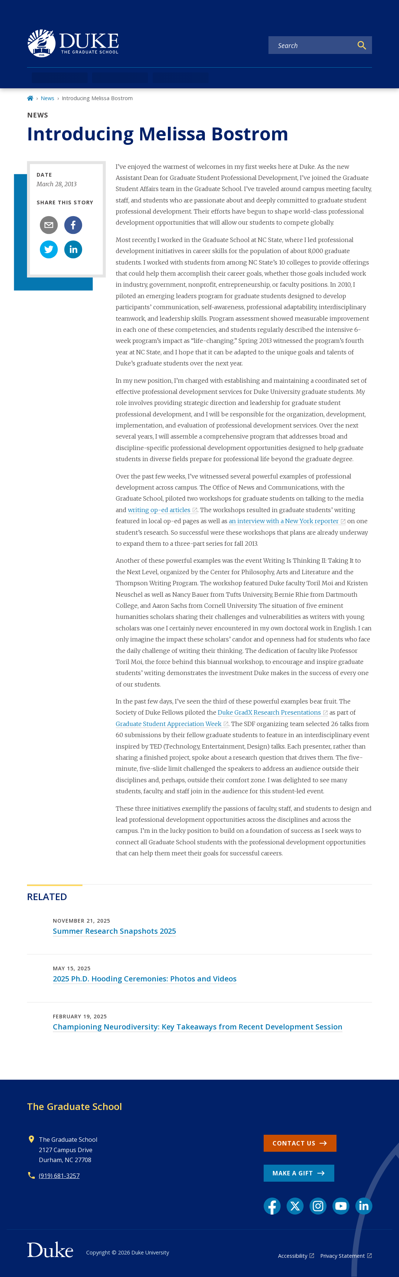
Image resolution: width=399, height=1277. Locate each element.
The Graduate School (74, 1106)
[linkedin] (73, 249)
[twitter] (49, 249)
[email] (49, 225)
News (47, 98)
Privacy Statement (342, 1255)
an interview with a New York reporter (284, 521)
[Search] (362, 45)
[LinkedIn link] (363, 1206)
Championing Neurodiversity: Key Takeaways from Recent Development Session (197, 1027)
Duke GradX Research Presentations (269, 712)
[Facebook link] (272, 1206)
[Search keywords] (310, 45)
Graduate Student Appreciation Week (169, 724)
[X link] (295, 1206)
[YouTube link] (340, 1206)
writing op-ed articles (159, 510)
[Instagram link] (318, 1206)
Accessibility (292, 1255)
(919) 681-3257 (59, 1176)
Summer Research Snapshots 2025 (114, 931)
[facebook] (73, 225)
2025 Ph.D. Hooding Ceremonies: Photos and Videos (145, 979)
